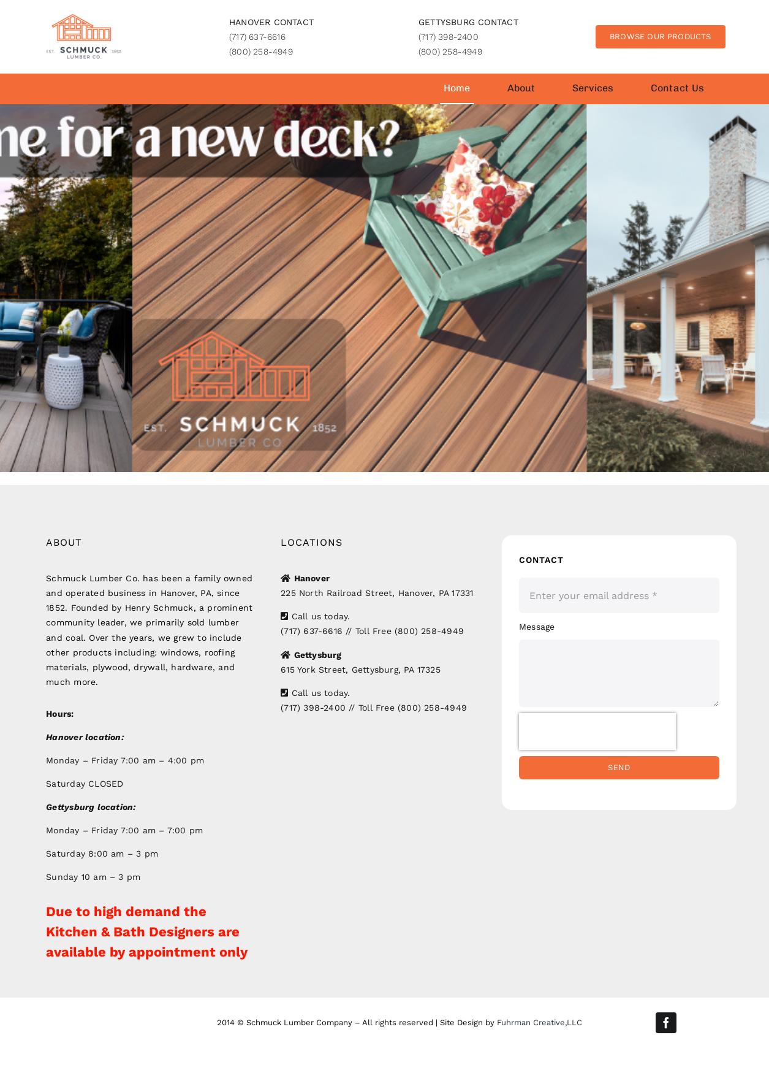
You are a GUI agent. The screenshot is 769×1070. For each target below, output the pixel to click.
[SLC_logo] (84, 18)
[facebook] (666, 1022)
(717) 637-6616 (257, 37)
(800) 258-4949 (261, 51)
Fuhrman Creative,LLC (539, 1022)
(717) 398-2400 (449, 37)
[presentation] (597, 731)
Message (537, 627)
